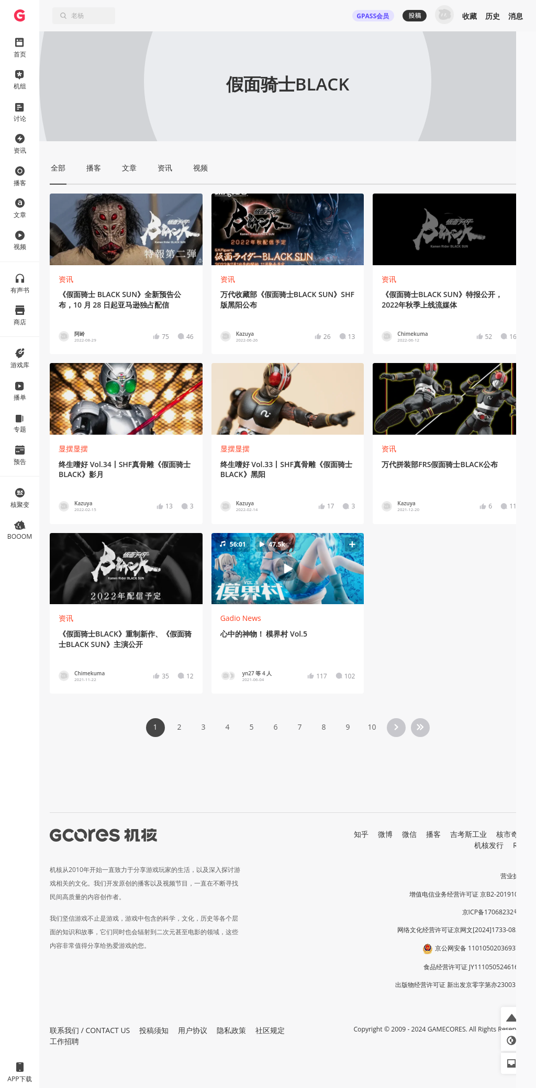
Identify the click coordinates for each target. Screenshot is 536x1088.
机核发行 (489, 845)
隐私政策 (231, 1030)
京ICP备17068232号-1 (494, 912)
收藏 (469, 16)
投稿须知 (154, 1030)
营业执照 (513, 875)
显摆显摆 (73, 449)
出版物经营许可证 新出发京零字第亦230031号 (460, 984)
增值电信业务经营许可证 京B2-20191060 (467, 894)
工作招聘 (64, 1041)
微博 (385, 834)
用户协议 (192, 1030)
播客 (433, 834)
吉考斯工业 (468, 834)
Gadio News (240, 618)
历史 (492, 16)
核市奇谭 (511, 834)
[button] (287, 568)
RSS (519, 845)
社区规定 (270, 1030)
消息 (515, 16)
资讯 (66, 279)
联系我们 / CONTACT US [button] (90, 1030)
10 (371, 727)
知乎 (361, 834)
